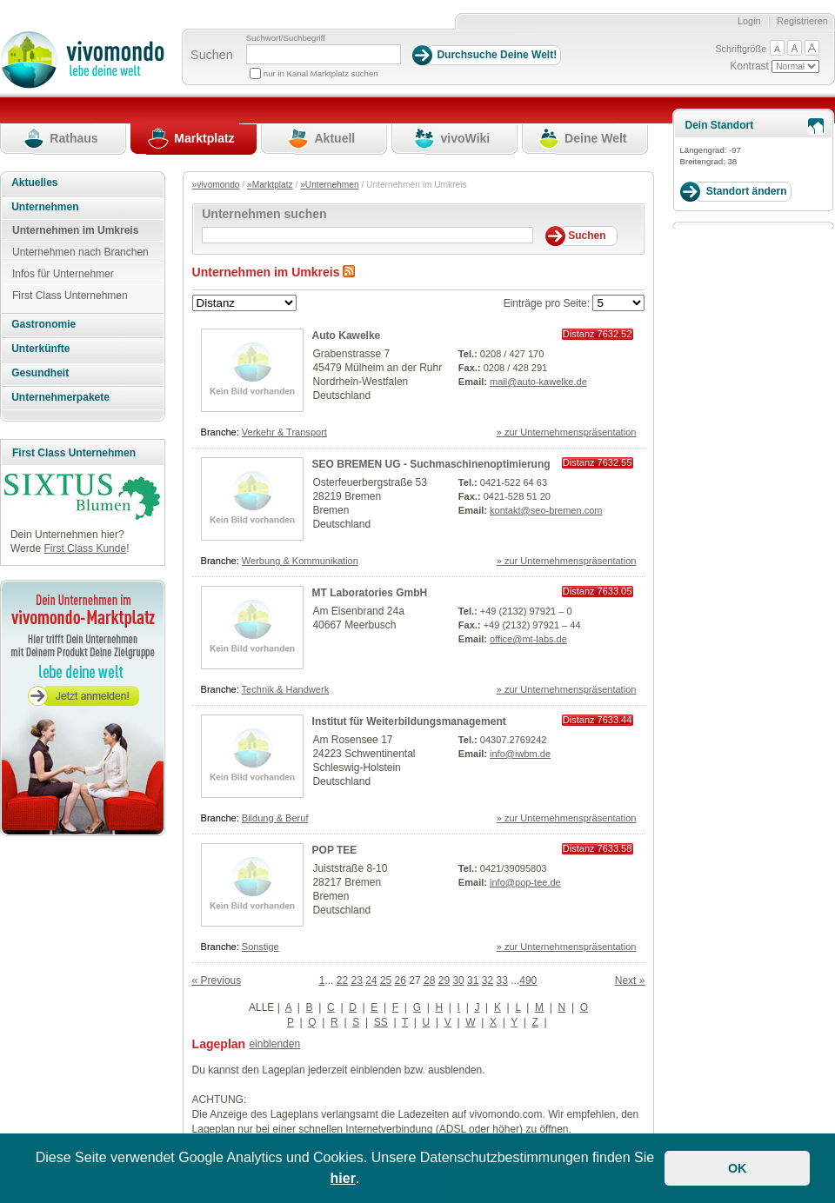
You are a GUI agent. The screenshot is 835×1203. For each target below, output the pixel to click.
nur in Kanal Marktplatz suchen (321, 73)
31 (472, 980)
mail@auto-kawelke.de (538, 381)
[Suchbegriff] (323, 54)
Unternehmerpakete (60, 397)
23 (356, 980)
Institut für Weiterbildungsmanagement (409, 721)
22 (342, 980)
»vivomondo (216, 184)
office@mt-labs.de (528, 639)
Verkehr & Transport (284, 432)
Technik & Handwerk (286, 689)
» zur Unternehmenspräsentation (567, 432)
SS (381, 1022)
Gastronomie (43, 324)
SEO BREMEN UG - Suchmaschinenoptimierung (431, 464)
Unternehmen (44, 207)
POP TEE (334, 850)
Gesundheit (40, 373)
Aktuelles (34, 182)
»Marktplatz (270, 184)
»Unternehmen (329, 184)
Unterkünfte (40, 348)
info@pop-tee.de (525, 882)
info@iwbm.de (520, 753)
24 (371, 980)
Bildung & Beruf (275, 818)
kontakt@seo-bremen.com (546, 510)
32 (487, 980)
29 (444, 980)
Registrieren (802, 21)
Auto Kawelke (346, 335)
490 (528, 980)
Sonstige (260, 946)
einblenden (274, 1044)
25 (385, 980)
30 (458, 980)
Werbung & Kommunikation (300, 560)
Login (749, 21)
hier (343, 1178)
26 (400, 980)
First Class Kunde (84, 548)
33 (502, 980)
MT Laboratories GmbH (370, 593)
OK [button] (737, 1168)
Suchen (211, 55)
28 (429, 980)
